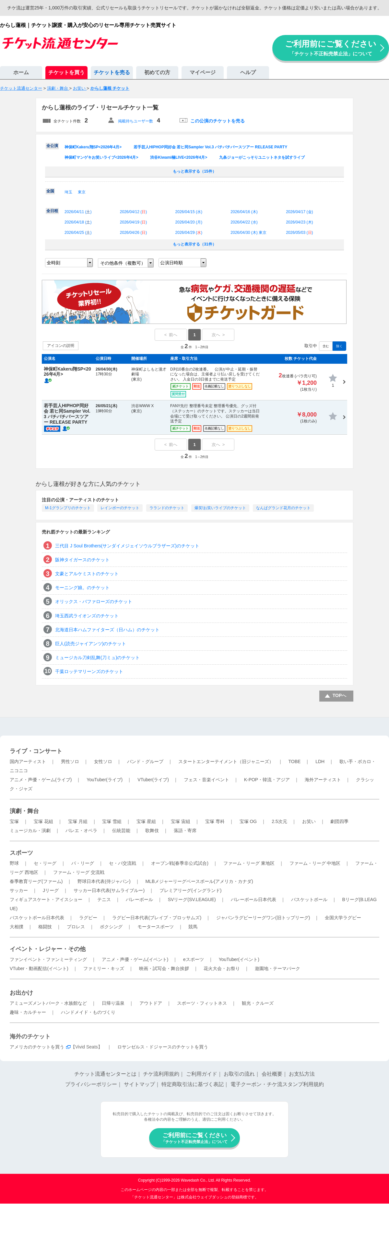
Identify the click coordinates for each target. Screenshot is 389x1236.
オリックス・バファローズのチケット (93, 601)
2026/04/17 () (299, 212)
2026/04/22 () (243, 222)
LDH (319, 761)
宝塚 (14, 821)
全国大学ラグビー (343, 917)
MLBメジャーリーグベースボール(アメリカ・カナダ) (199, 881)
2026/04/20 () (188, 222)
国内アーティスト (28, 761)
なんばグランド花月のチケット (283, 508)
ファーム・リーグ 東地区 (249, 863)
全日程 (52, 211)
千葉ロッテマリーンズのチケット (89, 671)
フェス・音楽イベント (206, 779)
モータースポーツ (155, 926)
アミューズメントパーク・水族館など (48, 1003)
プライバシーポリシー (91, 1084)
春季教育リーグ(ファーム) (36, 881)
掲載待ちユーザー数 (135, 121)
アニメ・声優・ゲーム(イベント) (135, 959)
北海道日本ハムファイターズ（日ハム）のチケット (107, 629)
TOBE (294, 761)
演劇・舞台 (24, 811)
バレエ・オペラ (81, 830)
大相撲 (16, 926)
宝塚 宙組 (180, 821)
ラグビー (88, 917)
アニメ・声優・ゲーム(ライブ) (41, 779)
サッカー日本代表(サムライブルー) (109, 890)
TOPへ (340, 695)
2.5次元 (279, 821)
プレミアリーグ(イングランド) (190, 890)
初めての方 (157, 72)
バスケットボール (309, 899)
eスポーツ (193, 959)
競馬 (192, 926)
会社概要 (272, 1074)
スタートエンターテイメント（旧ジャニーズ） (226, 761)
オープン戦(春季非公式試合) (179, 863)
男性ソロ (70, 761)
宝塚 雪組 (112, 821)
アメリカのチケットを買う (37, 1046)
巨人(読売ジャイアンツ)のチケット (90, 643)
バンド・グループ (145, 761)
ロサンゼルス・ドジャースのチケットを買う (162, 1046)
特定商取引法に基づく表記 (192, 1084)
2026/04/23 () (299, 222)
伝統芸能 (121, 830)
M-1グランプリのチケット (68, 508)
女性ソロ (103, 761)
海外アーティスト (323, 779)
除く (339, 346)
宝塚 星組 (146, 821)
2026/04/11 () (78, 212)
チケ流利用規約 (161, 1074)
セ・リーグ (45, 863)
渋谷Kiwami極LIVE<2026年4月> (178, 157)
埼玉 (68, 192)
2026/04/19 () (133, 222)
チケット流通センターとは (105, 1074)
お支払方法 (302, 1074)
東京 (82, 192)
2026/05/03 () (299, 232)
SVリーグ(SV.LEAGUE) (192, 899)
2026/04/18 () (78, 222)
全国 (50, 191)
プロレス (76, 926)
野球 (14, 863)
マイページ (203, 72)
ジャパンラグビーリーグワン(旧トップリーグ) (263, 917)
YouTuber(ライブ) (105, 779)
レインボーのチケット (119, 508)
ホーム (21, 72)
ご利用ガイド (201, 1074)
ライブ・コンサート (36, 751)
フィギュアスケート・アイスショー (46, 899)
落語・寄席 (185, 830)
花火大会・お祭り (222, 968)
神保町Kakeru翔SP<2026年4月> (93, 147)
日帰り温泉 (113, 1003)
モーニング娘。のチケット (82, 587)
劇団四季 (339, 821)
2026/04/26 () (133, 232)
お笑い (309, 821)
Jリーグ (51, 890)
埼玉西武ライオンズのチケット (87, 615)
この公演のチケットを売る (217, 120)
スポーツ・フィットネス (202, 1003)
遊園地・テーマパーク (277, 968)
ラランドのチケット (166, 508)
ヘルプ (248, 72)
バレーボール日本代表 (253, 899)
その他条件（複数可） (123, 263)
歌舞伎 (152, 830)
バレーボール (139, 899)
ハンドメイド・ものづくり (88, 1012)
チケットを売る (112, 72)
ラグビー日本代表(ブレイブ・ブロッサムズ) (156, 917)
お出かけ (21, 993)
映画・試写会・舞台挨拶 (164, 968)
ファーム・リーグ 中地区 (315, 863)
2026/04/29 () (188, 232)
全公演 (52, 145)
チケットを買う (66, 72)
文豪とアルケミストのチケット (87, 573)
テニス (104, 899)
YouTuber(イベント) (239, 959)
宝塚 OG (248, 821)
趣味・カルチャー (28, 1012)
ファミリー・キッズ (103, 968)
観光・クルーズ (258, 1003)
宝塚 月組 (78, 821)
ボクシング (111, 926)
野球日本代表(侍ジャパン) (103, 881)
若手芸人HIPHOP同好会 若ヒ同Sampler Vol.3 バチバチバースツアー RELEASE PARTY (210, 147)
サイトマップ (139, 1084)
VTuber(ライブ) (153, 779)
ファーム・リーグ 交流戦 (78, 872)
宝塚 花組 (43, 821)
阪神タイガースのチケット (82, 559)
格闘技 (45, 926)
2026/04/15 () (188, 212)
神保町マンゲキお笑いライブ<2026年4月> (101, 157)
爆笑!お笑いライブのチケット (220, 508)
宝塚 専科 (215, 821)
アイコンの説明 (60, 345)
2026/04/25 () (78, 232)
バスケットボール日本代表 (37, 917)
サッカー (19, 890)
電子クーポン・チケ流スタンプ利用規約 (277, 1084)
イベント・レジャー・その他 (48, 949)
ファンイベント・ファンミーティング (48, 959)
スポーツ (21, 853)
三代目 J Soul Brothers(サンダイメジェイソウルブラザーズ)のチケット (127, 545)
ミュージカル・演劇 (30, 830)
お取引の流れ (239, 1074)
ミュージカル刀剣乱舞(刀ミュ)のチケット (97, 657)
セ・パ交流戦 (122, 863)
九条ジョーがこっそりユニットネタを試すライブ (262, 157)
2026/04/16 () (243, 212)
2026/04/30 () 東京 (248, 232)
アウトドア (150, 1003)
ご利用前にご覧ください (330, 47)
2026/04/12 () (133, 212)
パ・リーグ (82, 863)
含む (326, 346)
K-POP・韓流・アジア (267, 779)
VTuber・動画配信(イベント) (39, 968)
